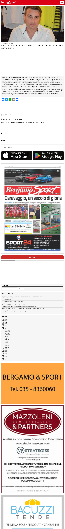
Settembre (7, 334)
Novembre (7, 331)
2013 (5, 358)
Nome (3, 134)
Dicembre (7, 330)
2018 (5, 350)
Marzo (6, 344)
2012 (5, 359)
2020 (5, 328)
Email (3, 140)
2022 (5, 325)
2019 (5, 348)
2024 (5, 322)
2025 (5, 320)
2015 (5, 355)
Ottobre (7, 333)
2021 (5, 327)
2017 (5, 352)
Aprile (6, 342)
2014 (5, 356)
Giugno (7, 339)
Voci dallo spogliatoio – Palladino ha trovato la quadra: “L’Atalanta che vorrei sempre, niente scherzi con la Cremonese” (26, 310)
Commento (4, 124)
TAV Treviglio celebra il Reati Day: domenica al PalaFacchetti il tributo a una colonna (19, 306)
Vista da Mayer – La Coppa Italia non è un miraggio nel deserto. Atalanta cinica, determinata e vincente (23, 308)
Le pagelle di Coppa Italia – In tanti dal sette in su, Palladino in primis (16, 311)
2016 (5, 353)
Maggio (7, 341)
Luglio (6, 338)
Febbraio (7, 345)
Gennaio (7, 347)
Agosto (6, 336)
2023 (5, 324)
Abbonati (32, 257)
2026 (5, 319)
